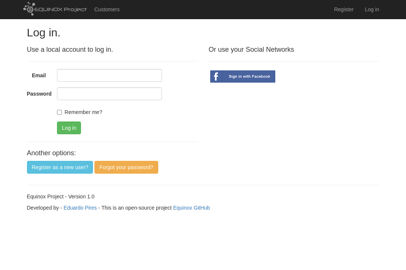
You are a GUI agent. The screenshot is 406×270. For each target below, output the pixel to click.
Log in (372, 9)
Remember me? (79, 112)
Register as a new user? (60, 167)
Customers (107, 9)
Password (39, 94)
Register (344, 9)
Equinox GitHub (191, 208)
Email (39, 75)
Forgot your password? (126, 167)
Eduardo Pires (80, 208)
